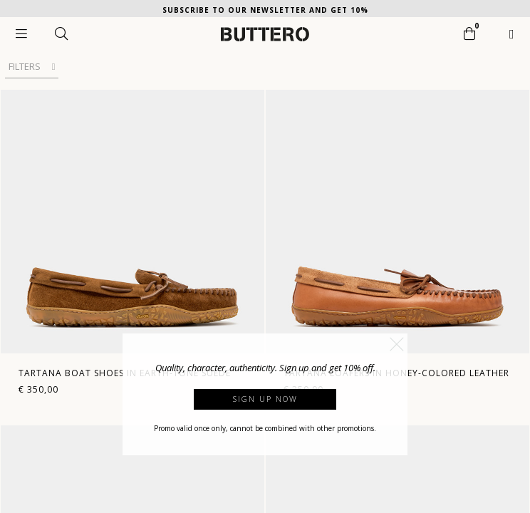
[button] (396, 344)
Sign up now (265, 398)
